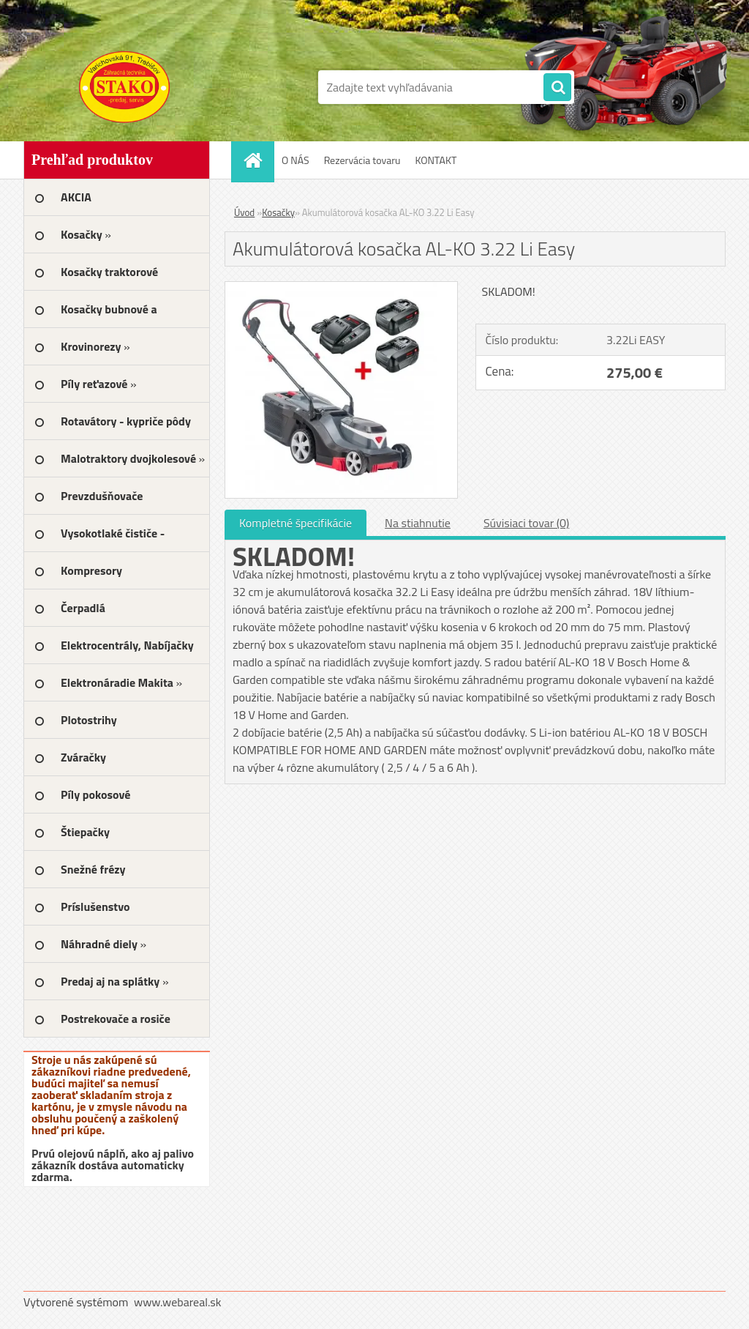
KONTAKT (435, 160)
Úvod (244, 212)
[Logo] (124, 87)
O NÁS (295, 160)
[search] (557, 88)
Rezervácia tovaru (362, 160)
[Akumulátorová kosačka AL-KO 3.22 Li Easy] (341, 288)
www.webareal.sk (178, 1302)
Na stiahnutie (418, 523)
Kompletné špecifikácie (295, 523)
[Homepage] (257, 160)
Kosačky (278, 212)
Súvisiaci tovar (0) (526, 523)
